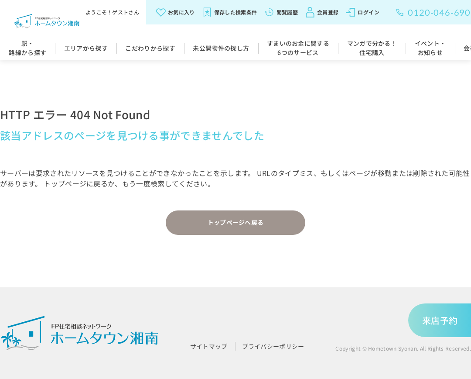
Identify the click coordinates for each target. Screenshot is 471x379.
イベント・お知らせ (430, 48)
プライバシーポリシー (273, 346)
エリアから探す (86, 48)
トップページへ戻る (236, 222)
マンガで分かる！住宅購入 (372, 48)
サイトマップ (209, 346)
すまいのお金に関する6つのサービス (298, 48)
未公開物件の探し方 (221, 48)
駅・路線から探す (27, 48)
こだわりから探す (150, 48)
